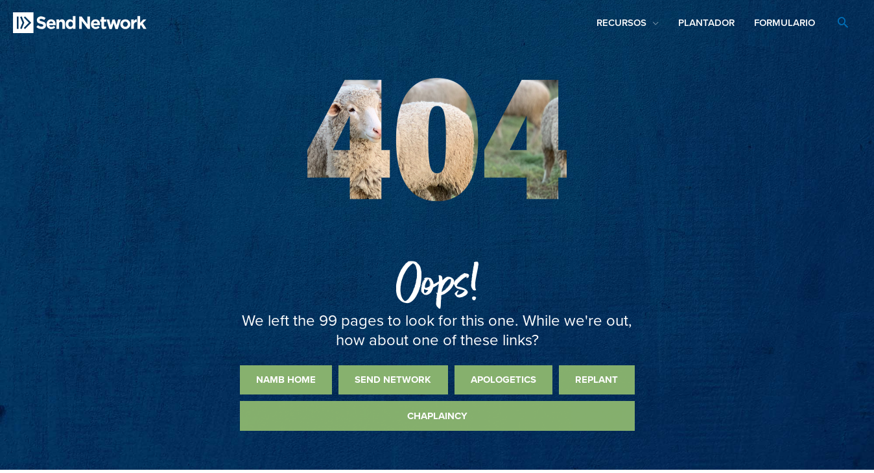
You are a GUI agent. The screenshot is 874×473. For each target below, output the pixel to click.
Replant (596, 379)
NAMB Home (286, 379)
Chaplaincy (437, 416)
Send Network (393, 379)
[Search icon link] (843, 24)
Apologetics (503, 379)
